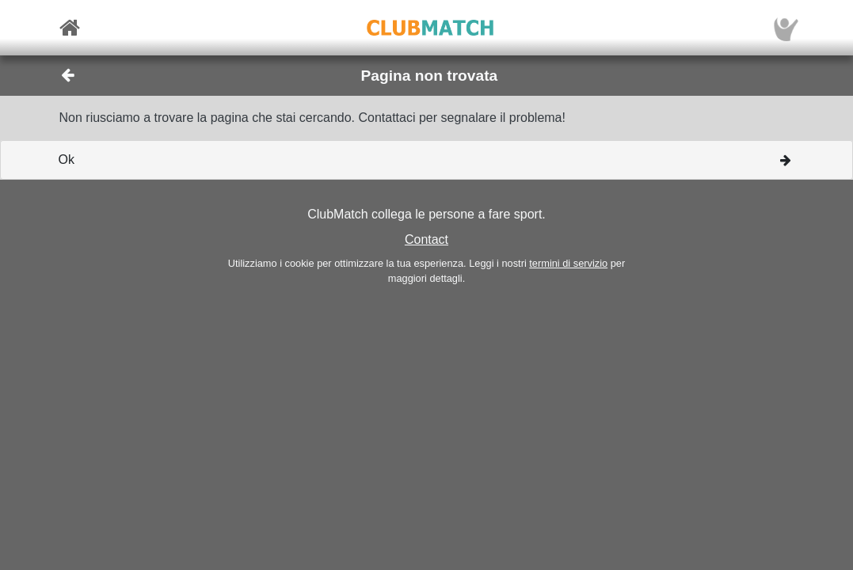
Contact (426, 239)
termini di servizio (568, 263)
